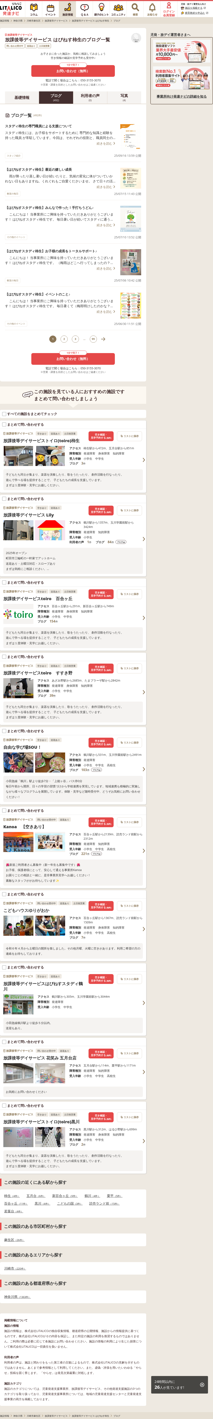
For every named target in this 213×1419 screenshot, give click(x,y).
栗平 (115, 1196)
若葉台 (13, 1211)
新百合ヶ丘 (65, 1196)
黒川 (42, 1203)
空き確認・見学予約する (101, 436)
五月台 (36, 1196)
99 (93, 339)
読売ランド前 (104, 1203)
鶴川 (92, 1196)
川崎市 (15, 1268)
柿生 (12, 1196)
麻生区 (14, 1240)
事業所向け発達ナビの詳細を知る (182, 96)
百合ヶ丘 (16, 1203)
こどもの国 (70, 1203)
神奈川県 (17, 1297)
